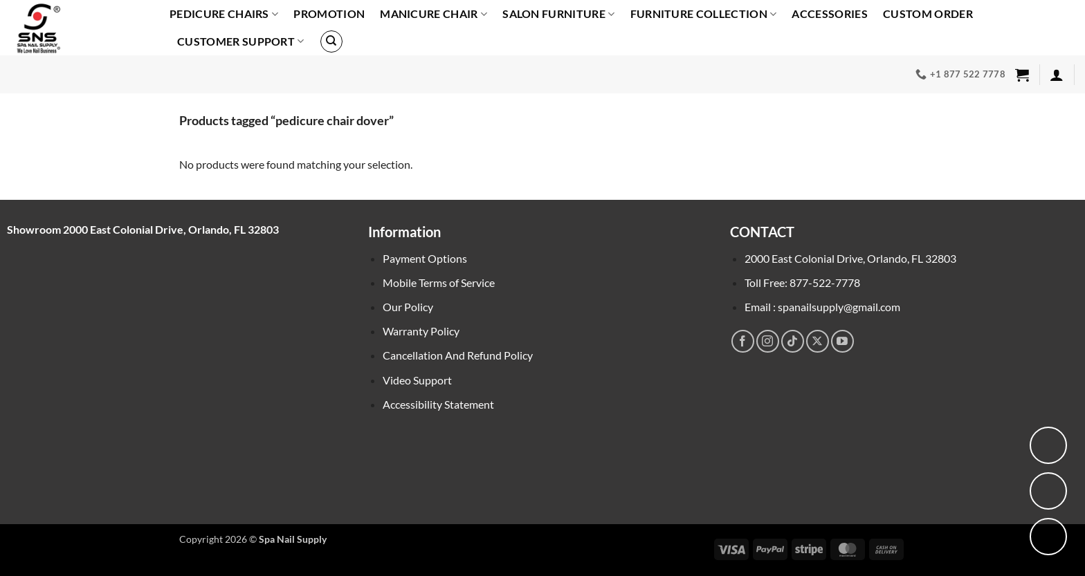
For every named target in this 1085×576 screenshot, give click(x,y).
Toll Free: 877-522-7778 (802, 282)
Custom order (928, 13)
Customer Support (240, 41)
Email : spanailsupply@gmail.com (822, 306)
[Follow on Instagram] (767, 341)
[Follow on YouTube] (842, 341)
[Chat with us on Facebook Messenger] (1048, 491)
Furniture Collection (703, 14)
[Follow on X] (817, 341)
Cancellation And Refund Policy (458, 355)
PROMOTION (329, 13)
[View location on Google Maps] (1048, 445)
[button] (1022, 74)
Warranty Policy (421, 330)
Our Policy (408, 306)
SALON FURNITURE (558, 14)
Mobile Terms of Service (439, 282)
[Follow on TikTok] (792, 341)
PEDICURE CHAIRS (224, 14)
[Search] (331, 41)
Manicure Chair (433, 14)
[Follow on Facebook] (742, 341)
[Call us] (1048, 536)
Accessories (830, 13)
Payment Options (425, 258)
